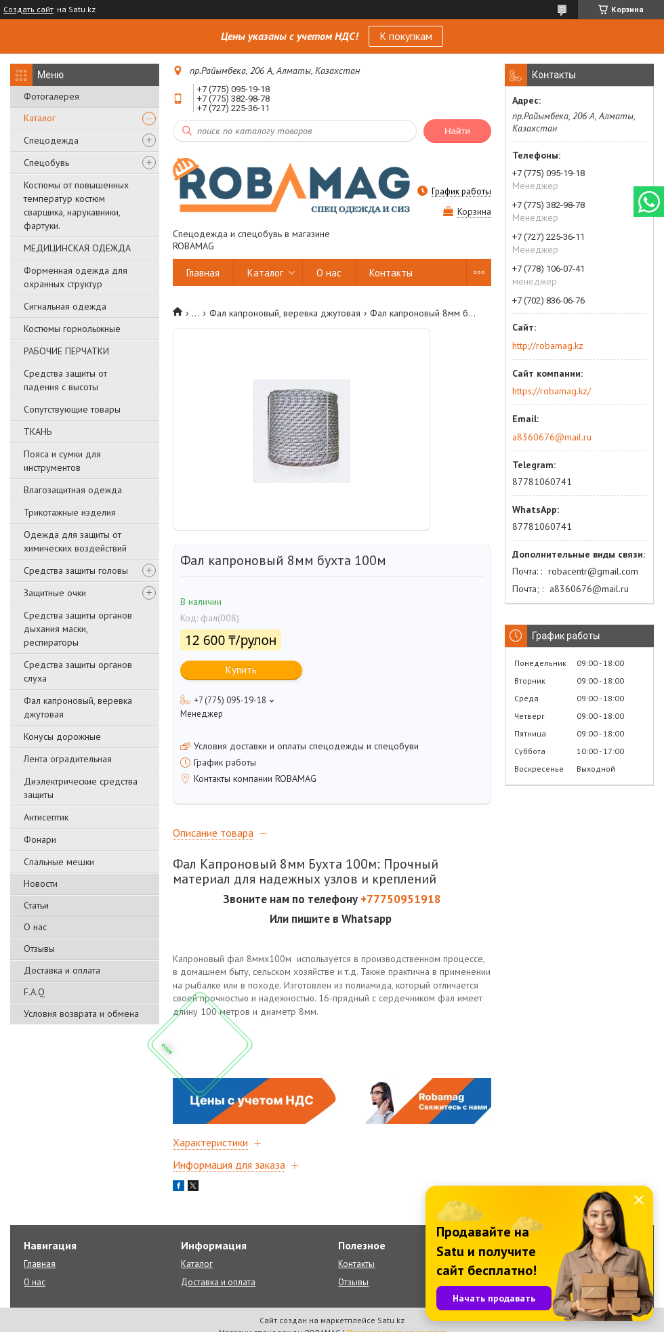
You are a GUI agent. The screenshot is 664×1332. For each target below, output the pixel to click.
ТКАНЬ (37, 431)
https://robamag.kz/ (551, 391)
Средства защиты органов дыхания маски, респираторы (78, 628)
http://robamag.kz (547, 345)
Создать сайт (28, 9)
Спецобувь (46, 163)
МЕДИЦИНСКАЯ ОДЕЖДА (77, 248)
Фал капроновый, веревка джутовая (78, 707)
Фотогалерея (51, 96)
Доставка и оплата (62, 970)
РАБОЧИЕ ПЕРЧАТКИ (66, 351)
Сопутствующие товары (72, 409)
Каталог (40, 118)
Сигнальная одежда (65, 306)
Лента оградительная (68, 759)
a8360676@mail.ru (552, 437)
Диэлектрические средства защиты (81, 788)
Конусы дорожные (62, 736)
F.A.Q (34, 992)
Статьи (36, 905)
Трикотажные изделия (70, 512)
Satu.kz (390, 1320)
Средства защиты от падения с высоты (65, 380)
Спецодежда (51, 140)
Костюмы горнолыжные (72, 328)
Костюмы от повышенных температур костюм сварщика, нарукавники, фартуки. (76, 205)
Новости (41, 883)
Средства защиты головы (76, 570)
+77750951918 (400, 899)
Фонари (40, 839)
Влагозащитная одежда (73, 490)
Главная (203, 273)
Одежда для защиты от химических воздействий (75, 541)
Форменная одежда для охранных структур (75, 277)
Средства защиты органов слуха (78, 671)
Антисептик (46, 817)
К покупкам (405, 36)
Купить (241, 669)
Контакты (391, 273)
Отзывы (39, 948)
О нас (35, 927)
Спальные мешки (59, 862)
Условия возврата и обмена (81, 1013)
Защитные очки (55, 593)
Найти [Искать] (457, 131)
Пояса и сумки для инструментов (62, 461)
